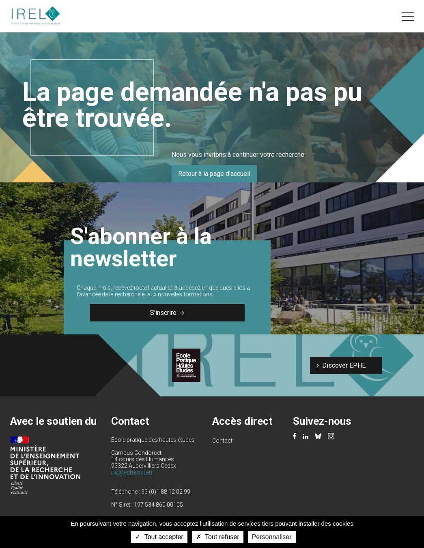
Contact (222, 440)
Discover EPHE (344, 365)
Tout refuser (217, 536)
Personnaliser (272, 536)
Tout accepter (159, 536)
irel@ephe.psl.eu (131, 472)
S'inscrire (167, 313)
